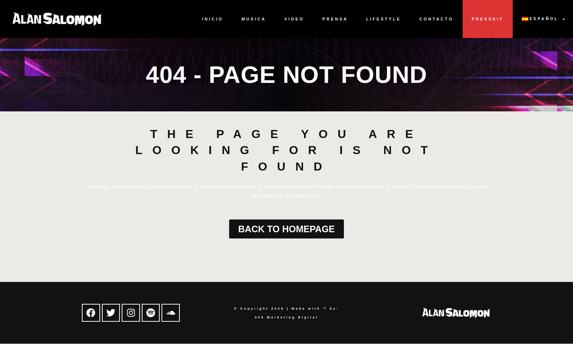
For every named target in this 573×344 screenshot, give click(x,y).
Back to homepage (286, 229)
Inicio (212, 19)
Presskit (488, 19)
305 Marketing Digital (286, 317)
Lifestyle (383, 19)
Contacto (436, 19)
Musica (254, 19)
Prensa (335, 19)
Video (294, 19)
